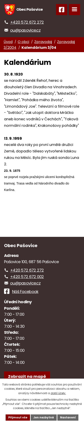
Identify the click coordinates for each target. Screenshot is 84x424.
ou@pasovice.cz (25, 30)
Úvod (8, 41)
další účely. (58, 393)
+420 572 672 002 (27, 276)
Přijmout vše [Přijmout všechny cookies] (17, 417)
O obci (23, 41)
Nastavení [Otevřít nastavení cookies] (68, 417)
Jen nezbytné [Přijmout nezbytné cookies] (43, 417)
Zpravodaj (43, 41)
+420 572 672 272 (27, 22)
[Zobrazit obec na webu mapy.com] (27, 376)
